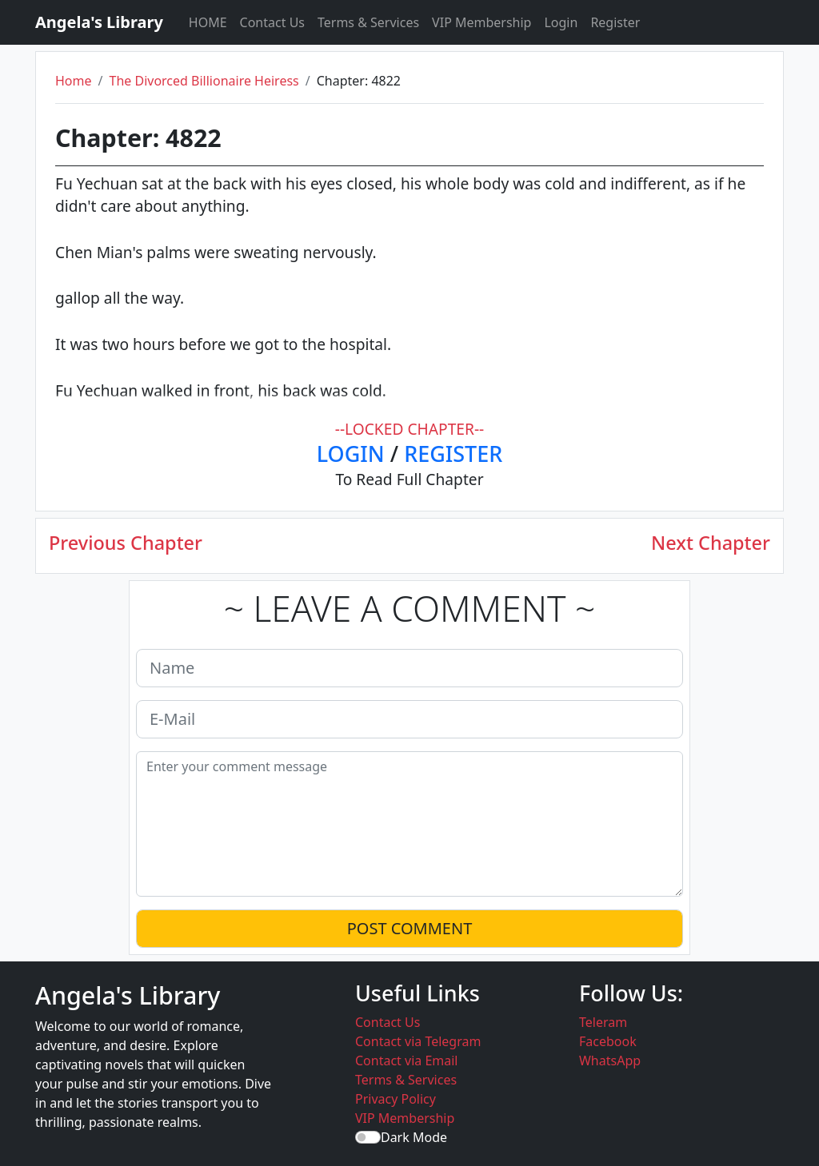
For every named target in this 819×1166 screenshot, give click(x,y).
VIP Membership (481, 22)
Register (615, 22)
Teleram (603, 1022)
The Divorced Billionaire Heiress (203, 81)
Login (560, 22)
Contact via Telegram (418, 1041)
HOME (208, 22)
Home (73, 81)
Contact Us (272, 22)
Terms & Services (368, 22)
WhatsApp (610, 1060)
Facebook (608, 1041)
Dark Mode (414, 1137)
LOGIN (351, 453)
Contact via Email (406, 1060)
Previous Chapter (125, 542)
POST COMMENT (410, 928)
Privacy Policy (395, 1099)
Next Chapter (710, 542)
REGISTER (453, 453)
